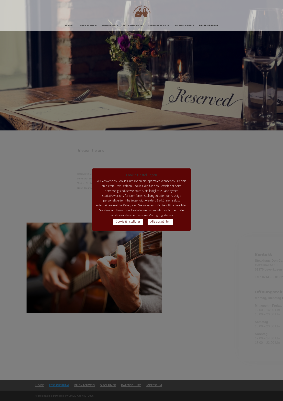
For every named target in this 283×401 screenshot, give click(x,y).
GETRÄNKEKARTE (158, 25)
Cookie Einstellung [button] (128, 221)
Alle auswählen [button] (160, 221)
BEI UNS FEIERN (184, 25)
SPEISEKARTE (110, 25)
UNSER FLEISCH (87, 25)
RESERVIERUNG (208, 25)
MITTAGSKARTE (132, 25)
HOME (69, 25)
